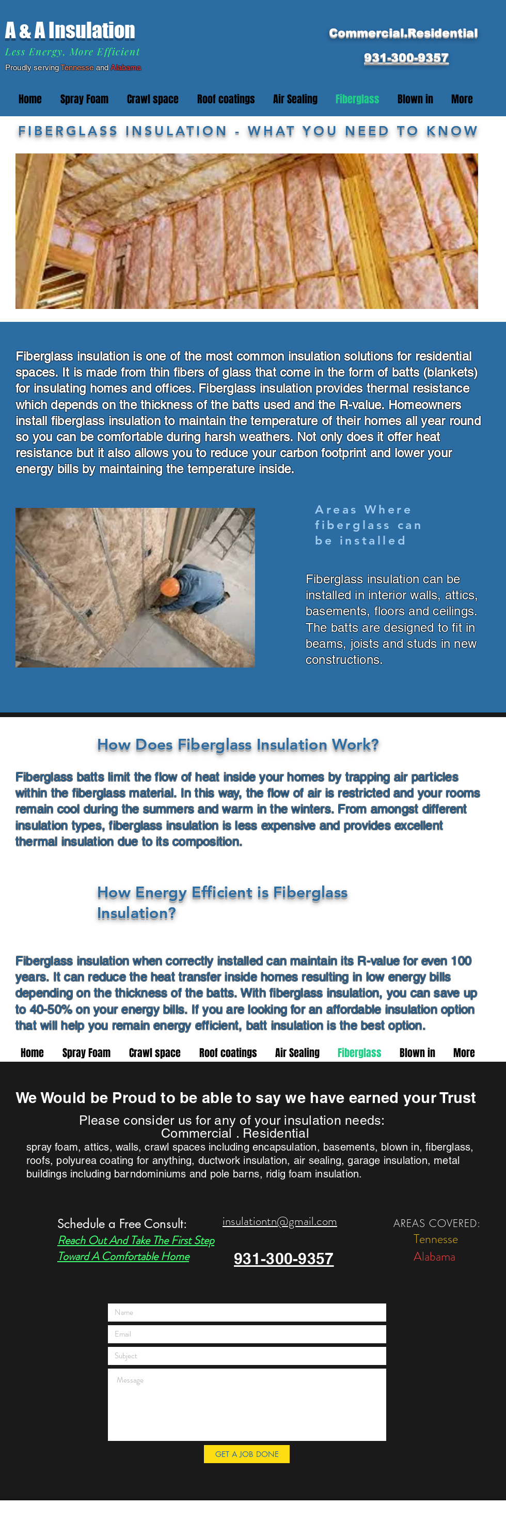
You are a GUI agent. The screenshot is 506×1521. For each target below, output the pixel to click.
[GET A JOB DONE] (247, 1454)
